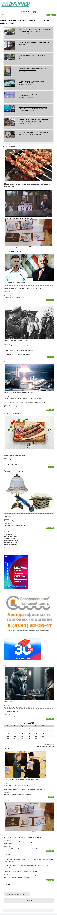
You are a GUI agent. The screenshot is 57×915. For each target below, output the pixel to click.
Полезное (29, 900)
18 (43, 733)
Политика (12, 20)
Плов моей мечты (9, 460)
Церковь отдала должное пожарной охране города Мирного (22, 779)
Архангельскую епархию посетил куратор (16, 785)
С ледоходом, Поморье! (11, 711)
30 (29, 738)
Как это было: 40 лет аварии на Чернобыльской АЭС (20, 392)
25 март (5, 291)
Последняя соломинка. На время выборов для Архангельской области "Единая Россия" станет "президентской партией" (33, 108)
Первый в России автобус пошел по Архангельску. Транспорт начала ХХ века (27, 402)
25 (43, 736)
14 (15, 733)
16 (29, 733)
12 (50, 731)
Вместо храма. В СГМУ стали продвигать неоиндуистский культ (23, 398)
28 (15, 738)
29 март (5, 846)
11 (43, 731)
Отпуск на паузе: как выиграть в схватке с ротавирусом (20, 871)
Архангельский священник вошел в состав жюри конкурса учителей (24, 789)
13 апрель (6, 396)
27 (8, 738)
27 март (5, 458)
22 (22, 736)
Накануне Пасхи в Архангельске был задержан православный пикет (24, 837)
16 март (5, 523)
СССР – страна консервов (12, 464)
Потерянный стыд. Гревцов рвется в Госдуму (17, 297)
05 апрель (6, 840)
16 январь (6, 353)
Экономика (22, 20)
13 (8, 733)
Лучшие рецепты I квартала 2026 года (15, 455)
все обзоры (50, 357)
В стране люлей (9, 450)
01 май (5, 783)
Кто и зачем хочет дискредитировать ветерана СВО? (20, 832)
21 (15, 736)
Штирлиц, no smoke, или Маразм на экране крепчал (19, 350)
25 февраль (6, 295)
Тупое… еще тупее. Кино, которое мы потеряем (18, 407)
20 (8, 736)
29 (22, 738)
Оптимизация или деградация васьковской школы (19, 707)
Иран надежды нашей (10, 293)
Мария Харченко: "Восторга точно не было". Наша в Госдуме (22, 288)
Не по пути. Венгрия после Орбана (14, 282)
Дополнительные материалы (17, 894)
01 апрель (6, 454)
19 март (5, 462)
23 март (5, 344)
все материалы (49, 299)
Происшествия (43, 20)
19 (50, 733)
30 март (5, 405)
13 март (5, 714)
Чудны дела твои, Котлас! (12, 716)
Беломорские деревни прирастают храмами (17, 794)
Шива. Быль (7, 516)
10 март (5, 348)
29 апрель (6, 792)
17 (36, 733)
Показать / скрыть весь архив (14, 548)
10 (36, 731)
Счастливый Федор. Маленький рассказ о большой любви (21, 521)
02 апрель (6, 519)
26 (50, 736)
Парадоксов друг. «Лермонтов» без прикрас (17, 354)
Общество (32, 20)
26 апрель (6, 874)
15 (22, 733)
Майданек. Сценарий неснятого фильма (16, 340)
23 (29, 736)
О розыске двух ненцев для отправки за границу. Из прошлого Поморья (25, 848)
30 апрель (6, 788)
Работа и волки (8, 701)
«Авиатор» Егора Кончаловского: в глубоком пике (19, 346)
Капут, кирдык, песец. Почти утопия (14, 525)
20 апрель (6, 836)
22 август (21, 33)
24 (36, 736)
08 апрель (6, 401)
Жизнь (11, 23)
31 (36, 738)
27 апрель (6, 870)
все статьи (51, 466)
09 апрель (6, 705)
